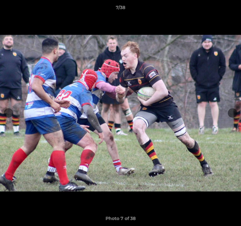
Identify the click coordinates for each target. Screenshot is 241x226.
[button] (233, 9)
